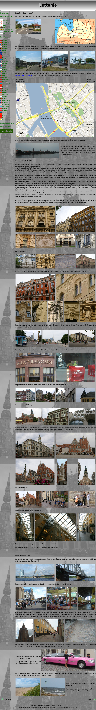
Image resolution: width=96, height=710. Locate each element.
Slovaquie (5, 110)
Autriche (4, 46)
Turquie (4, 118)
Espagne (4, 58)
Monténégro (5, 89)
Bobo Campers (7, 29)
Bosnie (4, 50)
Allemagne (5, 42)
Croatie (4, 52)
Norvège (4, 92)
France (4, 65)
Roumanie (5, 102)
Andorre (4, 44)
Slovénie (4, 108)
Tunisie (4, 116)
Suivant (90, 699)
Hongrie (4, 69)
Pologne (4, 96)
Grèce (4, 67)
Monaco (4, 87)
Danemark (5, 56)
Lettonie (4, 77)
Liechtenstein (6, 79)
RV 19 (4, 33)
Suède (4, 112)
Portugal (4, 98)
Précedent (7, 699)
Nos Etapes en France (7, 123)
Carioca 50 (6, 20)
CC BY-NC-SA (60, 706)
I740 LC (5, 28)
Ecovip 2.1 (6, 22)
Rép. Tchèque (6, 100)
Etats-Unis (5, 61)
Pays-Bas (5, 94)
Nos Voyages (4, 13)
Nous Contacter (5, 127)
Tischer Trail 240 (8, 31)
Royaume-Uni (6, 104)
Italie (3, 75)
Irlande (4, 71)
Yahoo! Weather (36, 708)
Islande (4, 73)
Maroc (4, 85)
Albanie (4, 40)
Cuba (3, 54)
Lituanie (4, 81)
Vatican (4, 120)
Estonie (4, 60)
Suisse (4, 114)
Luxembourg (6, 83)
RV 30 (4, 26)
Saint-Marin (5, 106)
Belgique (4, 48)
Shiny (52, 708)
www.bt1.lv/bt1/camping (23, 76)
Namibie (4, 90)
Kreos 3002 (6, 24)
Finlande (4, 63)
